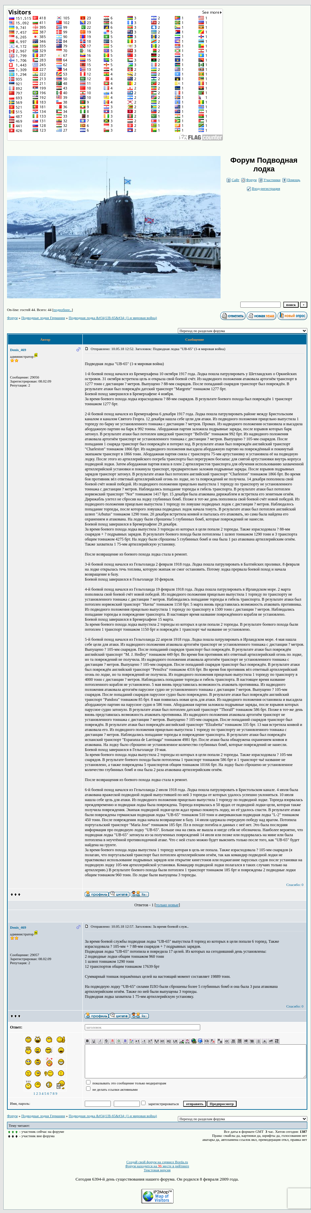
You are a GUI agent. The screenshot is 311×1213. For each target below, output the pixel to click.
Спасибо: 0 (294, 885)
